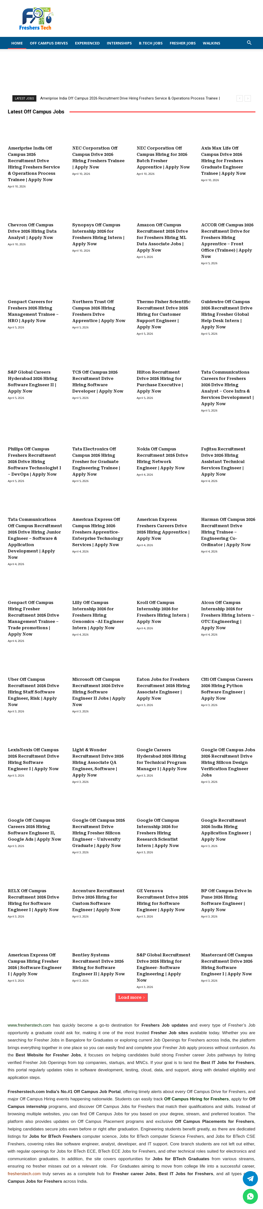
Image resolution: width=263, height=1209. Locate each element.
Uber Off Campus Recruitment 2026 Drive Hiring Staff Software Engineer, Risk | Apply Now (33, 692)
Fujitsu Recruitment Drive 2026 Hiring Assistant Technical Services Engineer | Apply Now (223, 462)
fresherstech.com (24, 1173)
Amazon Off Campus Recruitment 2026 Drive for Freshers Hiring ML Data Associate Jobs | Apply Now (162, 238)
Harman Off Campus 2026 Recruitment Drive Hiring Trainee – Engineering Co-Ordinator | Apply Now (228, 532)
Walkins (211, 42)
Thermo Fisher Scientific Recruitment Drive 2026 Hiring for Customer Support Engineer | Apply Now (163, 314)
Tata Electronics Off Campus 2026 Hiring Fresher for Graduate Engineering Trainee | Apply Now (96, 462)
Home (17, 42)
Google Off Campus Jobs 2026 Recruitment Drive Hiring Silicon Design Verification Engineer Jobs (228, 762)
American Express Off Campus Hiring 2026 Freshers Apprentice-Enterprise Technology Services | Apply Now (97, 532)
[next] (248, 98)
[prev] (239, 98)
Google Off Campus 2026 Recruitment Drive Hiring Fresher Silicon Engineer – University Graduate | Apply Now (98, 833)
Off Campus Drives (49, 42)
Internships (119, 42)
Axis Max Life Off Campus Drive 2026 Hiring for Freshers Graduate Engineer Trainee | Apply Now (223, 161)
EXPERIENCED (87, 42)
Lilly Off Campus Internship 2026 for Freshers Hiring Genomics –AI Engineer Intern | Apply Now (98, 615)
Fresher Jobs (183, 42)
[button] (249, 43)
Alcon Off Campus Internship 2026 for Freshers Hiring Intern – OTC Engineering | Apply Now (227, 615)
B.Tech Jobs (151, 42)
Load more (131, 997)
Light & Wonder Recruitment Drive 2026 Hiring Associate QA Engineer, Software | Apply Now (98, 762)
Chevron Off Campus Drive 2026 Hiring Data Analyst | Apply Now (32, 231)
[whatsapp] (250, 1196)
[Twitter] (250, 1178)
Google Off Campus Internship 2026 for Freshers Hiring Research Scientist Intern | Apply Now (158, 833)
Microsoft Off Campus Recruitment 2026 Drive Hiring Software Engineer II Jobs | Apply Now (99, 692)
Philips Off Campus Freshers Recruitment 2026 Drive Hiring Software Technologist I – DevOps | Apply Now (34, 462)
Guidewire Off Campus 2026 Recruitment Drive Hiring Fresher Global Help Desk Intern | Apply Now (226, 314)
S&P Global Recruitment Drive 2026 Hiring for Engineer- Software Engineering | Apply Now (163, 968)
